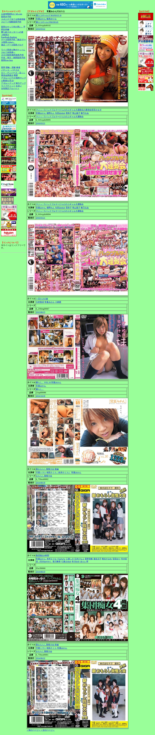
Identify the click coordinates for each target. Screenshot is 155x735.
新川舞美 (57, 561)
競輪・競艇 (11, 67)
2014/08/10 (40, 572)
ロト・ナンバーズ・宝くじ (13, 73)
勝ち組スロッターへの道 (12, 32)
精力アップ (21, 83)
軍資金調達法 (7, 75)
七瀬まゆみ (66, 561)
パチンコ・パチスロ (10, 70)
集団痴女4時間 (42, 555)
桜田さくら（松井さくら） (59, 472)
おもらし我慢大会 (44, 476)
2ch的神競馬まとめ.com (11, 14)
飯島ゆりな (52, 19)
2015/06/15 (40, 312)
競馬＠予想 (6, 17)
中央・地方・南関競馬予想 (13, 58)
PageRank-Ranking (9, 37)
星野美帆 (89, 559)
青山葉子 (76, 113)
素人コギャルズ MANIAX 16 (48, 15)
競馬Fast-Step (7, 60)
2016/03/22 (40, 29)
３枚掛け (5, 35)
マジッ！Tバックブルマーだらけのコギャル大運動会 (60, 116)
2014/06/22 (40, 658)
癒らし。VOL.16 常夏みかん (48, 382)
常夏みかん (41, 19)
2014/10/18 (40, 396)
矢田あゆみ (60, 113)
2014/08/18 (40, 483)
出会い (19, 86)
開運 (16, 75)
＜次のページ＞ (48, 730)
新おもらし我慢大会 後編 (47, 469)
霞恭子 (69, 113)
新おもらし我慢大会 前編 (47, 645)
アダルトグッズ (8, 83)
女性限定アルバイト (10, 88)
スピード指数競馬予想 (11, 22)
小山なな (61, 559)
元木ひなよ (79, 559)
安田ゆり (116, 559)
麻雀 (18, 67)
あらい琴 (84, 561)
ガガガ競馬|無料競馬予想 (12, 55)
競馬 (3, 67)
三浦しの (70, 559)
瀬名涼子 (97, 559)
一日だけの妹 (42, 299)
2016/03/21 (40, 123)
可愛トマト (41, 472)
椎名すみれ (107, 559)
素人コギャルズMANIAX (47, 22)
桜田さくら (52, 648)
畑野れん (51, 113)
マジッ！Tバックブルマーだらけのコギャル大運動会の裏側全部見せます (69, 110)
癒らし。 (40, 389)
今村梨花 (40, 302)
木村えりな (52, 559)
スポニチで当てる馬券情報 (13, 19)
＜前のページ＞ (34, 730)
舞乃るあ (85, 113)
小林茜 (58, 302)
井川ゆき (76, 561)
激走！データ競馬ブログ (12, 45)
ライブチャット (8, 86)
